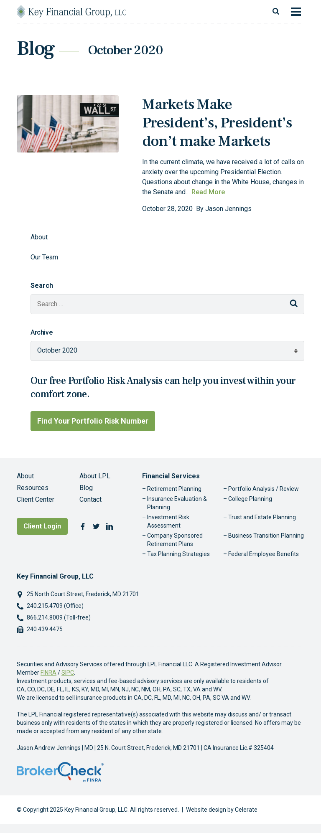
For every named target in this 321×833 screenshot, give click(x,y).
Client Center (35, 499)
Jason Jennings (228, 209)
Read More (208, 192)
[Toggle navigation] (296, 11)
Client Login (42, 526)
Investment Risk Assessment (168, 521)
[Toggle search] (276, 11)
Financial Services (171, 476)
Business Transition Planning (266, 535)
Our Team (44, 257)
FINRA (48, 672)
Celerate (246, 809)
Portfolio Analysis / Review (263, 488)
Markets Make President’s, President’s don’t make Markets (217, 123)
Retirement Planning (174, 488)
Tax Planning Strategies (178, 554)
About (39, 237)
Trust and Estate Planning (262, 517)
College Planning (250, 498)
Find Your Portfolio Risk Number (92, 420)
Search (42, 286)
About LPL (94, 476)
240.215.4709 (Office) (55, 605)
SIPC (67, 672)
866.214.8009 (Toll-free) (59, 617)
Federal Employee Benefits (263, 554)
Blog (86, 488)
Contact (90, 499)
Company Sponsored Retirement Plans (175, 539)
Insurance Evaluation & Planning (177, 502)
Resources (32, 488)
